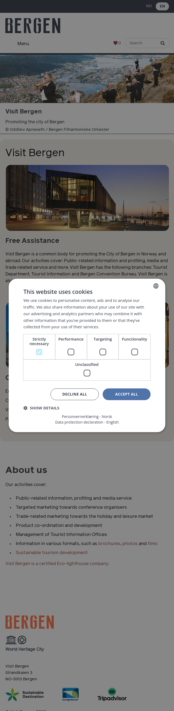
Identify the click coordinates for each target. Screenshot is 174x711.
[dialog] (87, 355)
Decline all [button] (74, 394)
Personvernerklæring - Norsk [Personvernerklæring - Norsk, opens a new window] (87, 416)
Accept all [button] (126, 394)
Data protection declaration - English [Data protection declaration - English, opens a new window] (87, 422)
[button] (41, 408)
